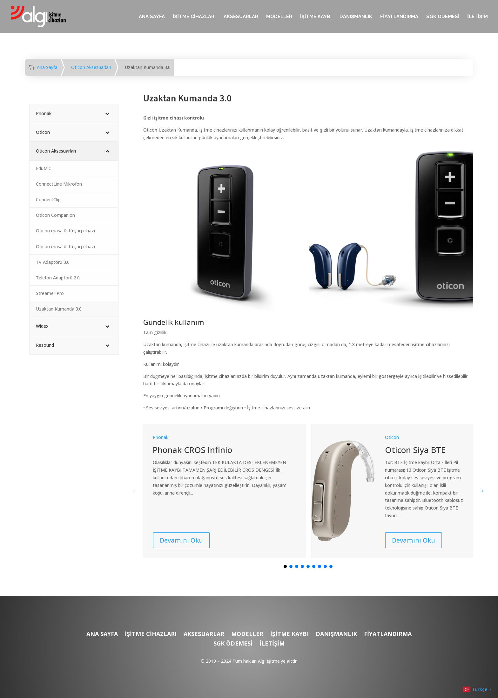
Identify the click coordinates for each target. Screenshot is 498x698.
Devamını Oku (181, 540)
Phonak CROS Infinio (192, 449)
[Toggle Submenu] (107, 113)
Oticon (392, 437)
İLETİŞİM (477, 16)
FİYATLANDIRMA (399, 16)
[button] (482, 490)
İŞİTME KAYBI (316, 16)
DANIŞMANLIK (356, 16)
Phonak (160, 437)
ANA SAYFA (152, 16)
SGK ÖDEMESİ (442, 16)
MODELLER (279, 16)
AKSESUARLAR (241, 16)
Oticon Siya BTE (415, 449)
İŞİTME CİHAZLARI (194, 16)
